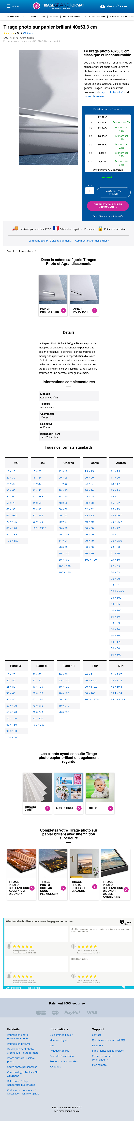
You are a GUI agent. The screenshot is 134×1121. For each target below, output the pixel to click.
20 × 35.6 (116, 536)
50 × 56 (115, 612)
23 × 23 (89, 479)
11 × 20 (115, 473)
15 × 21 (115, 492)
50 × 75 (10, 498)
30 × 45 (10, 486)
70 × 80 (115, 644)
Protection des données (63, 1057)
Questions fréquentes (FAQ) (108, 1035)
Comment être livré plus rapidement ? (51, 236)
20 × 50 (115, 542)
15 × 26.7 (116, 511)
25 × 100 (64, 676)
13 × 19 (115, 486)
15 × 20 (37, 467)
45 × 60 (37, 498)
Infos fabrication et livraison (107, 1046)
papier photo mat (93, 92)
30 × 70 (115, 574)
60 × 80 (37, 504)
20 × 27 (115, 523)
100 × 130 (64, 561)
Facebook (55, 1062)
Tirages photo (26, 246)
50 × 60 (63, 504)
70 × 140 (11, 714)
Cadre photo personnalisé (21, 1059)
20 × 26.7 (116, 517)
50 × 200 (64, 695)
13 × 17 (115, 479)
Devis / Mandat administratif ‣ (108, 212)
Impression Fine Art (18, 1039)
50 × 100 (11, 701)
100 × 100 (90, 555)
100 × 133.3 (39, 523)
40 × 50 (63, 498)
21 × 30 (115, 549)
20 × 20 (89, 473)
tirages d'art (37, 16)
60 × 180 (37, 695)
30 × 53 (115, 568)
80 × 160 (11, 720)
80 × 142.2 (91, 682)
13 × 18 (63, 467)
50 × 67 (63, 517)
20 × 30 (10, 473)
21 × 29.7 (116, 670)
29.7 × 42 (116, 676)
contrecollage (94, 16)
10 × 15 (10, 467)
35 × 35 (89, 511)
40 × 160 (64, 688)
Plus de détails (33, 984)
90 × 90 (89, 549)
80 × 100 (64, 555)
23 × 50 (115, 555)
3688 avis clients (13, 984)
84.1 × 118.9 (118, 695)
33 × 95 (63, 492)
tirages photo (14, 16)
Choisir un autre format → (107, 105)
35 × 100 (116, 593)
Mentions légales (59, 1035)
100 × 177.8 (91, 695)
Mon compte (99, 1060)
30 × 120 (64, 682)
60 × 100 (116, 631)
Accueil (10, 246)
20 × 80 (63, 670)
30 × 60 (10, 688)
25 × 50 (10, 682)
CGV (52, 1041)
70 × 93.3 (38, 511)
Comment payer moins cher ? (91, 236)
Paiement (97, 1041)
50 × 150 (37, 688)
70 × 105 (11, 517)
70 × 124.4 (91, 676)
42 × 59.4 (116, 682)
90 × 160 (90, 688)
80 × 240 (37, 707)
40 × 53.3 (38, 492)
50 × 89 (115, 618)
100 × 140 (64, 568)
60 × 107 (64, 530)
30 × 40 (37, 486)
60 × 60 (89, 530)
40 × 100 (116, 606)
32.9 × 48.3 (117, 587)
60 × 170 (116, 637)
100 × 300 (38, 720)
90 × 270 (37, 714)
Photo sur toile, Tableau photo (24, 1053)
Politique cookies (59, 1046)
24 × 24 (89, 486)
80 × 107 (116, 650)
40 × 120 (37, 682)
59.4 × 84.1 (117, 688)
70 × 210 (37, 701)
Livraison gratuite (51, 41)
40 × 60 (10, 492)
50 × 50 (89, 523)
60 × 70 (115, 625)
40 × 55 (115, 599)
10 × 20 (10, 670)
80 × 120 (11, 523)
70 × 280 (64, 707)
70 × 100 (64, 549)
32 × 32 (89, 504)
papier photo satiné (116, 87)
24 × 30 (63, 479)
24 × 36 (10, 479)
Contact (96, 1030)
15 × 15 (89, 467)
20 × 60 (37, 670)
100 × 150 (12, 536)
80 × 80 (89, 542)
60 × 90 (10, 504)
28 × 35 (63, 486)
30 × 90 (37, 676)
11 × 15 (115, 467)
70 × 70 (89, 536)
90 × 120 (37, 517)
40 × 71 (89, 670)
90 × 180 (11, 726)
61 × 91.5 (11, 511)
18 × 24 (37, 473)
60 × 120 (11, 707)
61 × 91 (63, 536)
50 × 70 (63, 523)
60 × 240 (64, 701)
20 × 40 (10, 676)
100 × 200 (12, 733)
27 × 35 (115, 561)
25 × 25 (89, 492)
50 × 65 (63, 511)
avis (27, 33)
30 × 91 (115, 580)
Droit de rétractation (61, 1051)
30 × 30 (89, 498)
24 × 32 (37, 479)
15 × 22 (115, 498)
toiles (54, 16)
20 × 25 (63, 473)
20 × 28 (115, 530)
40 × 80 (10, 695)
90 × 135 (11, 530)
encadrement (71, 16)
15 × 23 (115, 504)
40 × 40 (89, 517)
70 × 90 (63, 542)
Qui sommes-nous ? (61, 1030)
